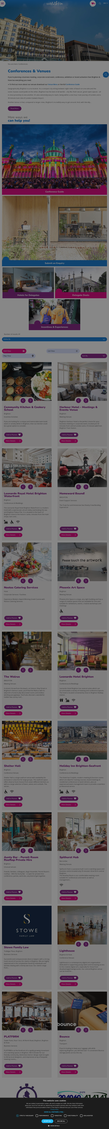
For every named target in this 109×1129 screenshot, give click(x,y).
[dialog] (54, 1113)
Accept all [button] (47, 1121)
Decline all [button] (61, 1121)
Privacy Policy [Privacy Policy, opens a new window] (54, 1109)
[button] (54, 1112)
